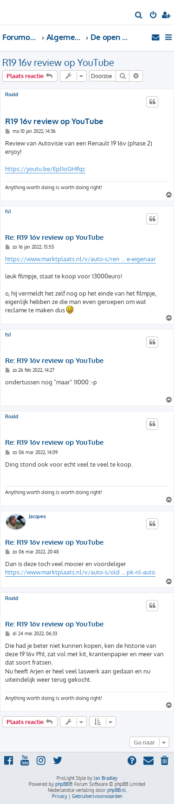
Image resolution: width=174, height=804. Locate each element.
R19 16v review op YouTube (58, 62)
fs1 (8, 211)
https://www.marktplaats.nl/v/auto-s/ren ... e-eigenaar (80, 259)
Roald (11, 94)
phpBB (62, 784)
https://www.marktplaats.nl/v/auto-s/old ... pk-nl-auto (80, 572)
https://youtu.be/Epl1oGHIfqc (45, 168)
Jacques (37, 516)
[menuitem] (139, 15)
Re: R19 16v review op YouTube (54, 237)
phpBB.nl (116, 790)
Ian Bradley (105, 778)
